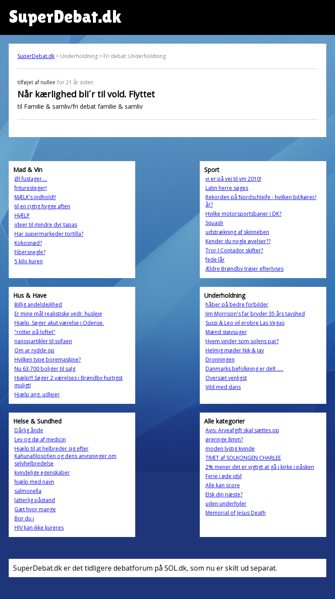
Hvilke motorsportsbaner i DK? (243, 213)
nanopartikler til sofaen (43, 341)
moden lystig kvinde (230, 448)
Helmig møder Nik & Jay (234, 350)
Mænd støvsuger (226, 332)
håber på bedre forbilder (236, 304)
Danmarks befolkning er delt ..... (244, 368)
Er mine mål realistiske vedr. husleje (58, 313)
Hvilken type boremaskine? (47, 359)
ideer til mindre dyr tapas (45, 224)
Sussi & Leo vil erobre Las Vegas (244, 323)
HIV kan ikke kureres (39, 527)
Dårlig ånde (28, 430)
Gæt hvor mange (35, 509)
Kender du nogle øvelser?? (237, 241)
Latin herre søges (226, 188)
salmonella (27, 491)
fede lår (215, 259)
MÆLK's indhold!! (35, 197)
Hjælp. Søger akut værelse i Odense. (59, 323)
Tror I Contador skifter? (234, 250)
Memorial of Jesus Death (235, 512)
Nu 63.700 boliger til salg (44, 368)
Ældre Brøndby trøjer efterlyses (244, 268)
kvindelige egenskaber (42, 472)
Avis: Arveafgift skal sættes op (242, 430)
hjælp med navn (34, 481)
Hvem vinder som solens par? (242, 341)
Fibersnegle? (29, 252)
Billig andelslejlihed (38, 304)
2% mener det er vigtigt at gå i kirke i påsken (259, 467)
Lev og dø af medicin (40, 439)
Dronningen (220, 359)
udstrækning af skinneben (237, 232)
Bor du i (24, 518)
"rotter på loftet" (34, 332)
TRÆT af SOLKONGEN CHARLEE (243, 457)
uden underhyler (225, 503)
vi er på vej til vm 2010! (233, 178)
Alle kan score (222, 485)
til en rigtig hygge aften (42, 206)
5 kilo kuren (28, 261)
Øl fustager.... (30, 178)
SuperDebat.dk (36, 56)
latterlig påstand (34, 500)
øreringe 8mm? (224, 439)
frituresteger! (30, 188)
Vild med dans (223, 387)
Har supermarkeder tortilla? (48, 234)
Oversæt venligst (226, 378)
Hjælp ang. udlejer (37, 394)
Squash (214, 223)
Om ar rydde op (34, 350)
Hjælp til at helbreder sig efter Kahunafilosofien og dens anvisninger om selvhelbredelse (65, 456)
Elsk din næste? (224, 494)
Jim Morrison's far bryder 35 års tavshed (255, 313)
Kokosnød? (28, 243)
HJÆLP (22, 215)
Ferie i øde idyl (223, 476)
